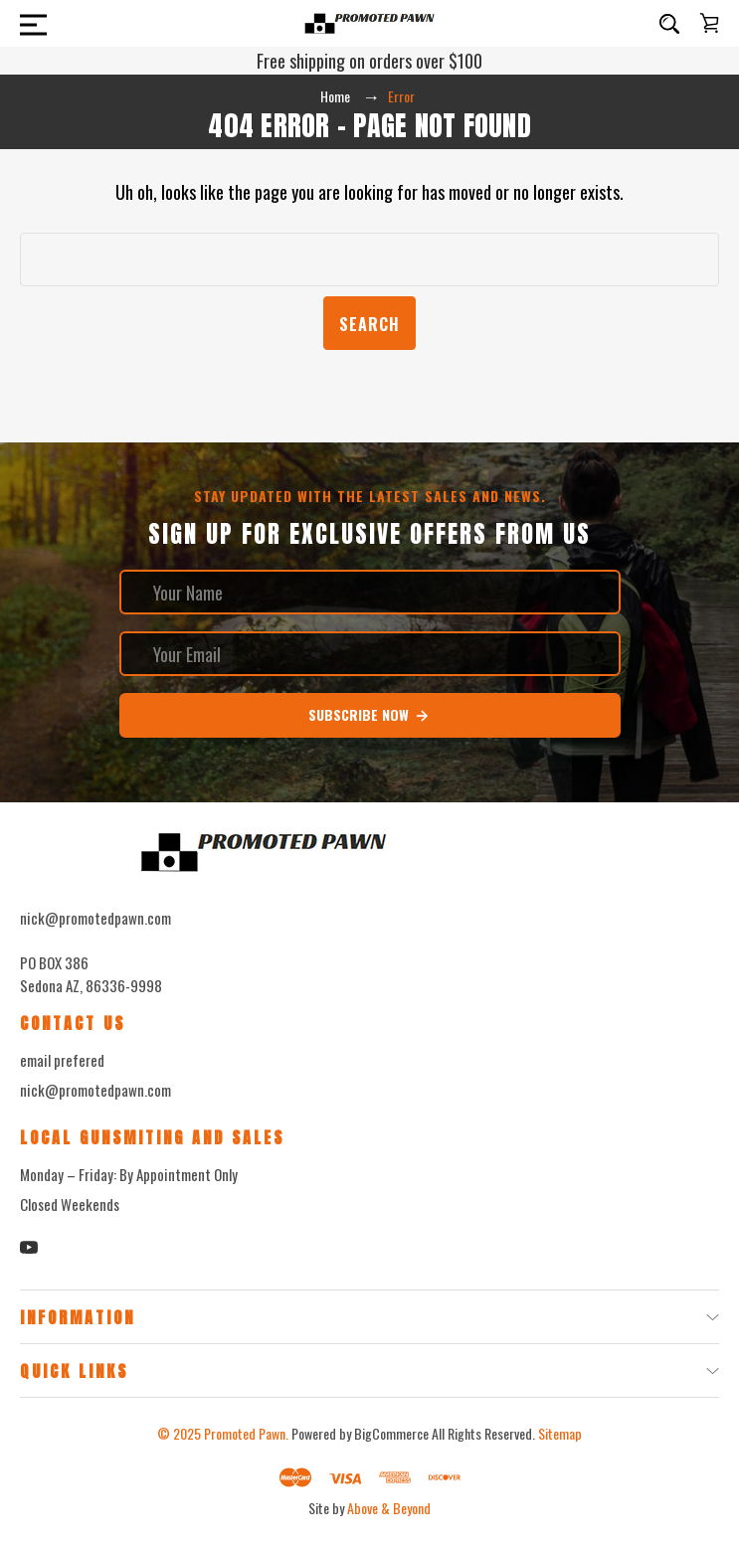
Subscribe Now (369, 715)
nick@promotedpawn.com (95, 1090)
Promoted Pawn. (246, 1433)
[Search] (669, 24)
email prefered (62, 1060)
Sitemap (560, 1433)
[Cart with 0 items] (709, 23)
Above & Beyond (389, 1507)
